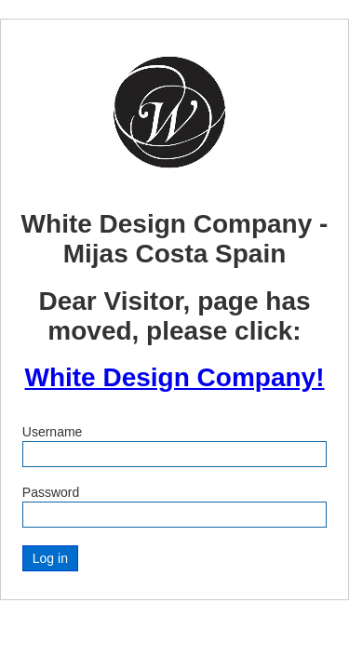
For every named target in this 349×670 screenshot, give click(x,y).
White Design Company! (174, 377)
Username (52, 431)
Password (50, 492)
